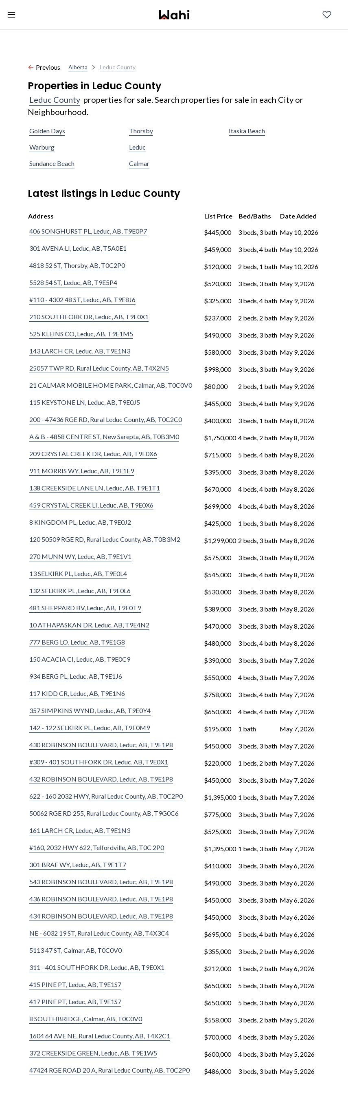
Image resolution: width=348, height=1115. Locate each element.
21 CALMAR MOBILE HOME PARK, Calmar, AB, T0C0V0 (110, 385)
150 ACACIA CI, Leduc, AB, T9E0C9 (79, 659)
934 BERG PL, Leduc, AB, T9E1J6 (75, 676)
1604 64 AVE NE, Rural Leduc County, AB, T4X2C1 (99, 1036)
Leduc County (54, 99)
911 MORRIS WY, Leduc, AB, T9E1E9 (81, 471)
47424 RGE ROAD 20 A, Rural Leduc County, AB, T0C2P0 (109, 1070)
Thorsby (141, 131)
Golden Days (47, 131)
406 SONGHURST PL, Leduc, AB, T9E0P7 (88, 231)
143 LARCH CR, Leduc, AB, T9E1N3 (79, 351)
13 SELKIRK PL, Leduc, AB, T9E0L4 (78, 573)
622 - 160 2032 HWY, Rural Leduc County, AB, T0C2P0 (106, 796)
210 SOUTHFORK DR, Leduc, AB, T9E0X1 (89, 316)
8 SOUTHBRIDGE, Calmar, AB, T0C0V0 (85, 1018)
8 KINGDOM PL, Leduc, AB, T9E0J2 (80, 522)
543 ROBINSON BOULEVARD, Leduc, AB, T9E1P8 (101, 881)
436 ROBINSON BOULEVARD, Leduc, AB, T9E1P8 (101, 899)
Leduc (137, 147)
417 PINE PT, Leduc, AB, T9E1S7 (75, 1001)
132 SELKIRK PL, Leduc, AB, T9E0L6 (80, 590)
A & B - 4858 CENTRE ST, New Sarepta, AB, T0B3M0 (104, 436)
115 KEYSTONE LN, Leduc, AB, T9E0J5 (84, 402)
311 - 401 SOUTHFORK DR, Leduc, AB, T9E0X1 (96, 967)
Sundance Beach (51, 163)
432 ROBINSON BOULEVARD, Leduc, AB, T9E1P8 (101, 779)
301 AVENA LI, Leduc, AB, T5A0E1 (78, 248)
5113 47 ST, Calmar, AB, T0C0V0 (75, 950)
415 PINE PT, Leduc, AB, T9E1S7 (75, 984)
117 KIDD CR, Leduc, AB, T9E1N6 (77, 693)
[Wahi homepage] (174, 15)
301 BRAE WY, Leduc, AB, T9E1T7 (77, 864)
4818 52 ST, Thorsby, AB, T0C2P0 (77, 265)
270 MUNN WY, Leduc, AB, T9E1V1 (80, 556)
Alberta (78, 67)
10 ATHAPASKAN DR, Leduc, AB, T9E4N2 (89, 625)
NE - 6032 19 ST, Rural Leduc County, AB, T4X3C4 (99, 933)
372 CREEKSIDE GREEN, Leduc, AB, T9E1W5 (93, 1053)
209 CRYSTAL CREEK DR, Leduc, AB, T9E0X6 (93, 453)
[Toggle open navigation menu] (11, 15)
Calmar (139, 163)
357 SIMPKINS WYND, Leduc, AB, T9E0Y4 (90, 710)
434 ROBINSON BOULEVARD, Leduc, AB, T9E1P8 (101, 916)
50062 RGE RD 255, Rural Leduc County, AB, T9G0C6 (104, 813)
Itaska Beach (247, 131)
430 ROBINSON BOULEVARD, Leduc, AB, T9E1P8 (101, 744)
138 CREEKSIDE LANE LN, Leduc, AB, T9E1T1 (94, 488)
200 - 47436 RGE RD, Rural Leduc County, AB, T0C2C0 (105, 419)
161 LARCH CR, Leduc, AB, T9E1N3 (79, 830)
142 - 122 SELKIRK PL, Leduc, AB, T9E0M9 (89, 727)
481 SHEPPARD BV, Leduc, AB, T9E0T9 (85, 608)
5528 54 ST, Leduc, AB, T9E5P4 (73, 282)
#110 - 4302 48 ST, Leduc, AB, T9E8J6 (82, 299)
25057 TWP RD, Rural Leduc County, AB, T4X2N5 (99, 368)
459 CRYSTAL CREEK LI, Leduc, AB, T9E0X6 (91, 505)
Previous (44, 67)
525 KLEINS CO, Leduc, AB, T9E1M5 (81, 334)
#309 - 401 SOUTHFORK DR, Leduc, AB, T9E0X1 (98, 762)
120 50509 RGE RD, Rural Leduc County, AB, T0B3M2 (104, 539)
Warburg (42, 147)
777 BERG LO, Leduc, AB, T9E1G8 (77, 642)
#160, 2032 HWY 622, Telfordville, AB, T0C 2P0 (96, 847)
